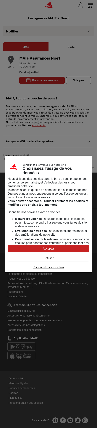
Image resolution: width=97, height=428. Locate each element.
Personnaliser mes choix (48, 267)
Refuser (48, 258)
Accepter (48, 248)
